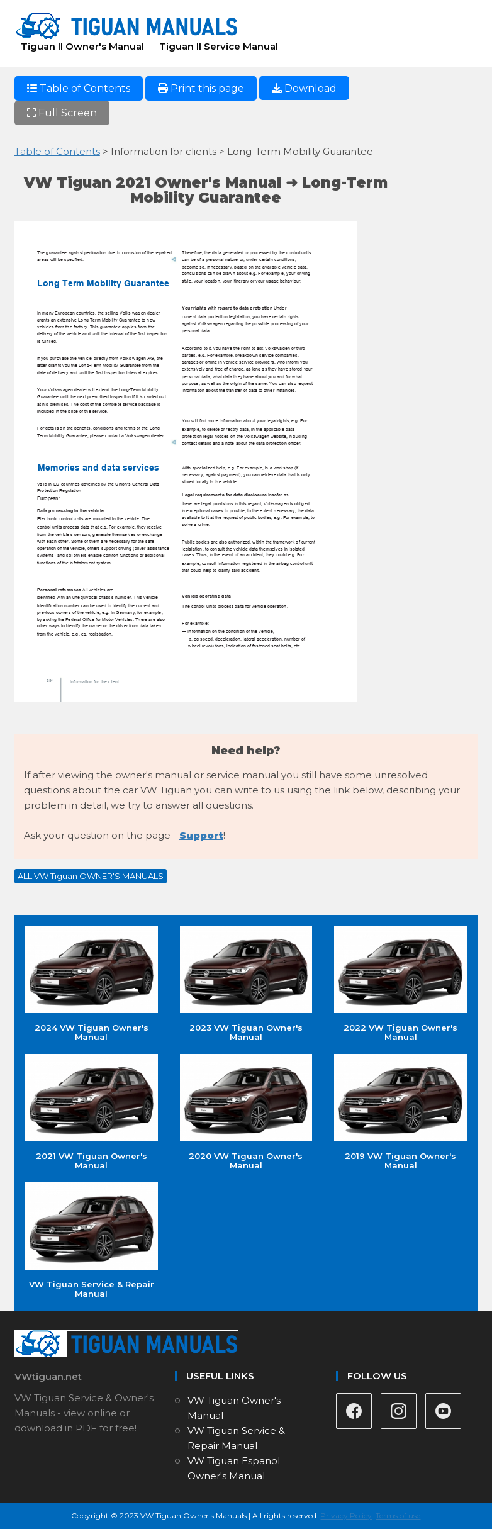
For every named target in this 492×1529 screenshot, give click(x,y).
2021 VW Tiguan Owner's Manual (91, 1112)
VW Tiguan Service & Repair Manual (91, 1240)
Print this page (201, 88)
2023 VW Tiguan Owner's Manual (246, 984)
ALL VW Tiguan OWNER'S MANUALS (91, 876)
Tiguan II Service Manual (218, 46)
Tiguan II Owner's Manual (82, 46)
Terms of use (398, 1515)
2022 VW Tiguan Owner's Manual (400, 984)
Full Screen (62, 113)
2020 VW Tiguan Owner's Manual (246, 1112)
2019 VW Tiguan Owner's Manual (400, 1112)
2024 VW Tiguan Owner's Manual (91, 984)
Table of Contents (78, 88)
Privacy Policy (346, 1515)
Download (304, 88)
